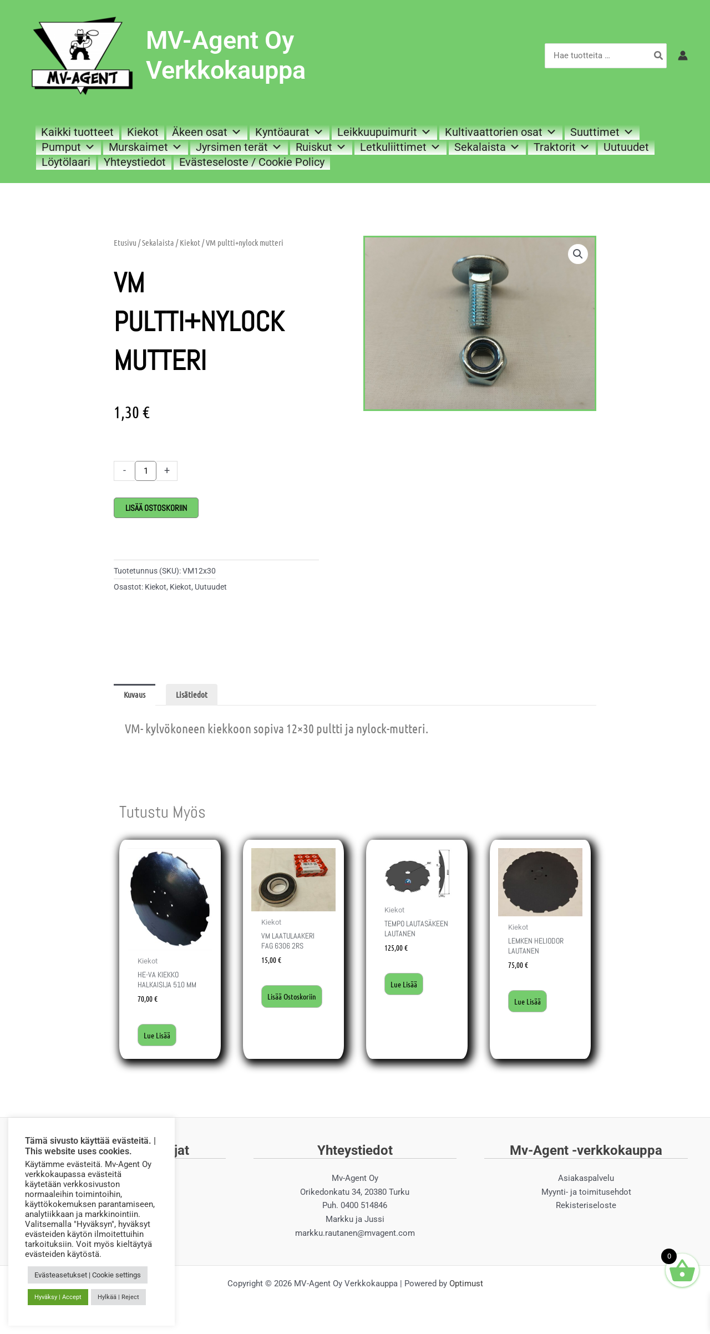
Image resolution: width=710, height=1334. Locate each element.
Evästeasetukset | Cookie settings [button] (87, 1275)
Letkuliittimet (400, 147)
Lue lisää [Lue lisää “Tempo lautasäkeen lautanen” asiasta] (404, 996)
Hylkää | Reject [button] (118, 1297)
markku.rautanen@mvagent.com (355, 1235)
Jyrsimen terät (239, 147)
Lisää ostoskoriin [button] (285, 1003)
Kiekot (143, 132)
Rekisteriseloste (586, 1208)
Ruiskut (321, 147)
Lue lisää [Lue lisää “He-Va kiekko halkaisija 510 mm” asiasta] (158, 1036)
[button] (578, 254)
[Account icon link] (683, 55)
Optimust (466, 1285)
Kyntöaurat (289, 132)
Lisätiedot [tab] (191, 694)
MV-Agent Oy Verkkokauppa (226, 55)
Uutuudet (626, 147)
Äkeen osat (207, 132)
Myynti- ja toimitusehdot (586, 1194)
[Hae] (659, 56)
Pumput (68, 147)
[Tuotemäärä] (145, 471)
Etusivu (125, 242)
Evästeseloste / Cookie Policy (251, 162)
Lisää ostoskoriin (156, 508)
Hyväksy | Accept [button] (58, 1297)
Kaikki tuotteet (77, 132)
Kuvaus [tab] (134, 694)
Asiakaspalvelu (586, 1180)
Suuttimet (602, 132)
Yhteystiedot (135, 162)
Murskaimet (145, 147)
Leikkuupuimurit (384, 132)
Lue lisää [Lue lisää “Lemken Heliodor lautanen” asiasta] (528, 1002)
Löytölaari (66, 162)
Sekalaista (487, 147)
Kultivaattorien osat (501, 132)
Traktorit (562, 147)
